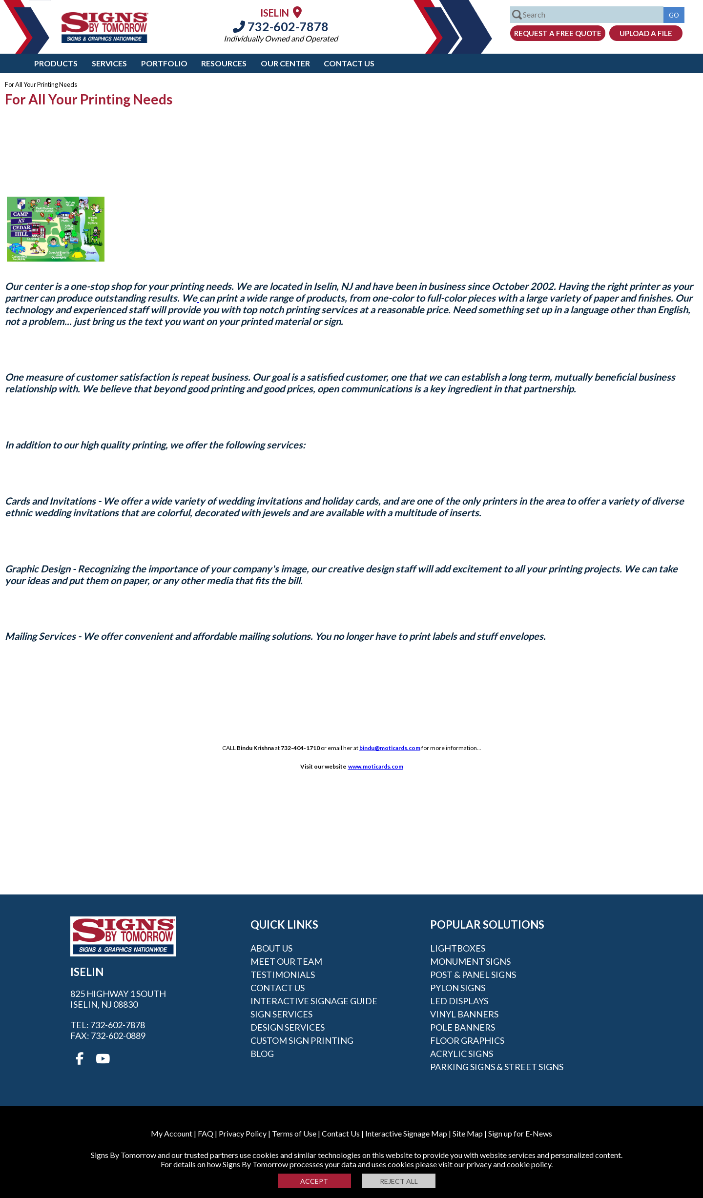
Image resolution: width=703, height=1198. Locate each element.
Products (56, 63)
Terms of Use (294, 1133)
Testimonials (282, 974)
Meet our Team (286, 961)
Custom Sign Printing (301, 1040)
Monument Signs (470, 961)
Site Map (468, 1133)
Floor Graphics (467, 1040)
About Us (271, 948)
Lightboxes (457, 948)
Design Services (287, 1027)
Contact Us (349, 63)
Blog (262, 1053)
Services (109, 63)
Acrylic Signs (461, 1053)
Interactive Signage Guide (313, 1000)
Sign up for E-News (520, 1133)
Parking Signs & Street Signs (496, 1066)
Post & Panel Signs (473, 974)
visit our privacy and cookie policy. (495, 1164)
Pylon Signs (457, 987)
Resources (224, 63)
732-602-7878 (281, 26)
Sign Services (281, 1014)
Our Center (285, 63)
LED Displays (459, 1000)
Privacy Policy (243, 1133)
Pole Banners (462, 1027)
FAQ (205, 1133)
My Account (171, 1133)
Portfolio (164, 63)
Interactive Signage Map (406, 1133)
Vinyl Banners (464, 1014)
